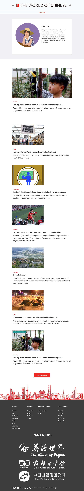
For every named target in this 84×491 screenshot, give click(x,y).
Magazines (30, 411)
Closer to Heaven (19, 275)
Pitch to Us (61, 418)
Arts (13, 423)
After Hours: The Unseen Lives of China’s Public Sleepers (34, 318)
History (14, 421)
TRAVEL (15, 272)
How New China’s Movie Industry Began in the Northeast (34, 152)
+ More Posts (42, 375)
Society (14, 411)
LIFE (14, 314)
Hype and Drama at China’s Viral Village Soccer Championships (37, 232)
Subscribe (42, 12)
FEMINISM (16, 189)
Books (29, 413)
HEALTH (15, 102)
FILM (14, 149)
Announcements (42, 411)
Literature (15, 426)
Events (39, 413)
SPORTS (15, 229)
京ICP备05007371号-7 (51, 488)
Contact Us (61, 421)
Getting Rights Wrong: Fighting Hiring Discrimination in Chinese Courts (39, 192)
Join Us (60, 416)
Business (14, 416)
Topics (14, 406)
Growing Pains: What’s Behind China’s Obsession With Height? (36, 105)
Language (15, 418)
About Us (60, 411)
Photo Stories (16, 428)
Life (13, 413)
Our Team (60, 413)
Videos (29, 418)
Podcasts (30, 416)
